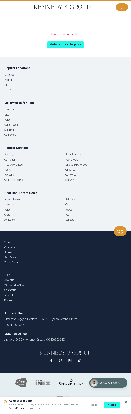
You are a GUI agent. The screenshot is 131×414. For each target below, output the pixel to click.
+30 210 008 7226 (14, 325)
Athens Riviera (12, 199)
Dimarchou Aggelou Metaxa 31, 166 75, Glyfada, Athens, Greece (40, 319)
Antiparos (9, 220)
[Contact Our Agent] (108, 383)
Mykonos (9, 75)
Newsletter (10, 295)
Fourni (69, 215)
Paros (7, 120)
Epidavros (71, 199)
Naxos (69, 210)
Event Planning (73, 154)
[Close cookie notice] (126, 402)
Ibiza (6, 85)
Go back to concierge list (65, 44)
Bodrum (8, 80)
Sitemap (8, 300)
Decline (93, 405)
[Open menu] (5, 7)
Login (7, 275)
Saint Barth (10, 130)
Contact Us (10, 290)
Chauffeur (71, 170)
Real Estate (10, 257)
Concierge (9, 247)
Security (8, 154)
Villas (7, 242)
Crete (7, 215)
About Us (9, 280)
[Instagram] (60, 360)
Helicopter (9, 175)
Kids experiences (13, 165)
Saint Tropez (11, 125)
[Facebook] (51, 360)
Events (8, 252)
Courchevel (10, 135)
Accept (112, 405)
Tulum (7, 90)
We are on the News (14, 285)
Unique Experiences (76, 165)
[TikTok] (79, 360)
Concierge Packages (15, 180)
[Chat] (120, 231)
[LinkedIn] (70, 360)
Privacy (20, 408)
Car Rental (71, 175)
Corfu (69, 204)
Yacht (7, 170)
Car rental (9, 160)
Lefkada (70, 220)
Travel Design (11, 262)
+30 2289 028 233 (56, 339)
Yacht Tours (72, 160)
